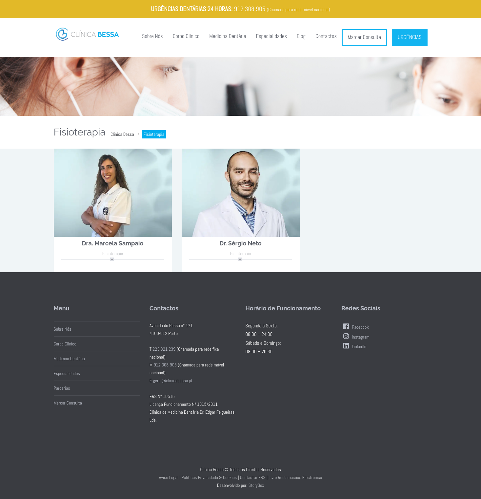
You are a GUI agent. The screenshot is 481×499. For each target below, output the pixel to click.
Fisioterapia (112, 254)
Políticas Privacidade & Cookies (209, 477)
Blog (301, 36)
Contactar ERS (253, 477)
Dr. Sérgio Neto (240, 243)
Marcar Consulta (364, 37)
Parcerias (62, 388)
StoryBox (256, 485)
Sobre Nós (152, 36)
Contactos (326, 36)
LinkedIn (353, 346)
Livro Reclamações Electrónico (295, 477)
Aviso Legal (168, 477)
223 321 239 (163, 349)
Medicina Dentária (227, 36)
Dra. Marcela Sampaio (113, 243)
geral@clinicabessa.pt (172, 381)
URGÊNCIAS (409, 37)
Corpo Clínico (186, 36)
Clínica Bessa (122, 134)
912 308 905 (249, 9)
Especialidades (271, 36)
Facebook (355, 327)
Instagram (355, 337)
